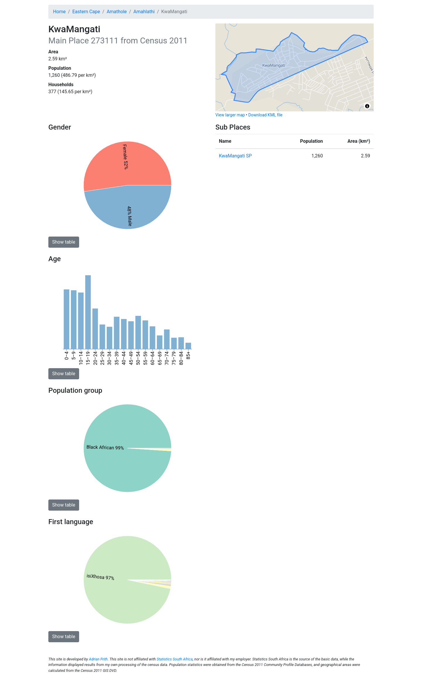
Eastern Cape (86, 11)
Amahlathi (144, 11)
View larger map (230, 115)
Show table (63, 242)
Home (59, 11)
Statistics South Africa (174, 659)
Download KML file (265, 115)
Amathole (117, 11)
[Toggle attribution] (367, 106)
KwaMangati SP (235, 156)
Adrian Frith (98, 659)
